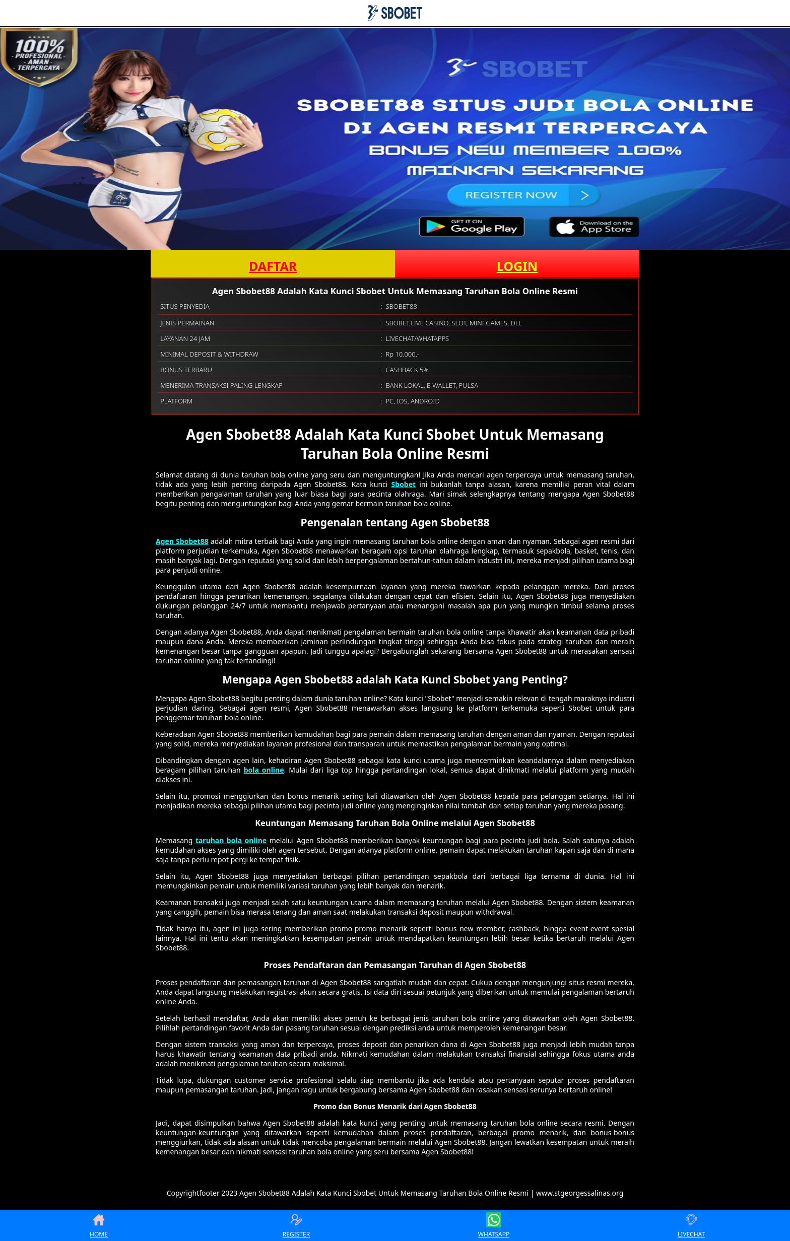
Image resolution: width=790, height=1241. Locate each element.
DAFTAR (273, 265)
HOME (99, 1225)
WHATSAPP (493, 1225)
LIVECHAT (691, 1225)
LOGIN (517, 265)
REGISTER (296, 1225)
